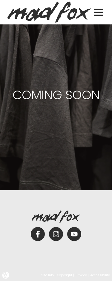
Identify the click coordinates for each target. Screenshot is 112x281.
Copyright (64, 275)
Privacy (81, 275)
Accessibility (100, 275)
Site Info (47, 275)
